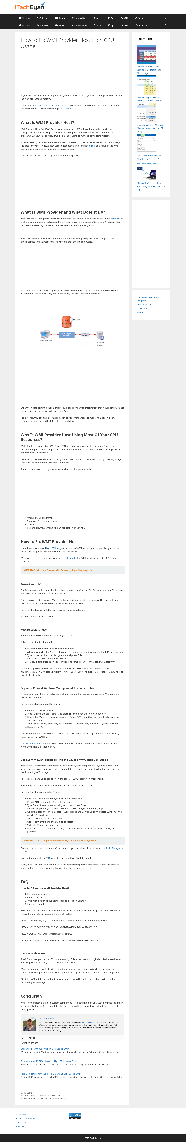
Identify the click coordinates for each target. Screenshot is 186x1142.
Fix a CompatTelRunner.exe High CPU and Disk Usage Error (51, 1073)
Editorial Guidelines (26, 1118)
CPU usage (65, 108)
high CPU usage (54, 548)
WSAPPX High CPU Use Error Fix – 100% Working (45, 1098)
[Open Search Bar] (166, 18)
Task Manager (113, 848)
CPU (47, 857)
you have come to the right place (49, 105)
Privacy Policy (144, 304)
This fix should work (31, 743)
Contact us (21, 1122)
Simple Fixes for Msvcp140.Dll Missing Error (42, 1096)
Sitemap (141, 312)
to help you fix (69, 558)
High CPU (28, 1093)
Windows (116, 218)
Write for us (22, 1114)
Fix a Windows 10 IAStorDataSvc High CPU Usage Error (49, 1061)
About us (20, 1126)
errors (92, 145)
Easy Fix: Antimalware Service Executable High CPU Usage (149, 70)
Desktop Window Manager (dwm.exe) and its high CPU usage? (151, 128)
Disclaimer (142, 308)
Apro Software (86, 1022)
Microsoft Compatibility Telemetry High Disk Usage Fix (151, 186)
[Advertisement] (72, 72)
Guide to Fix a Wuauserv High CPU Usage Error (45, 1048)
